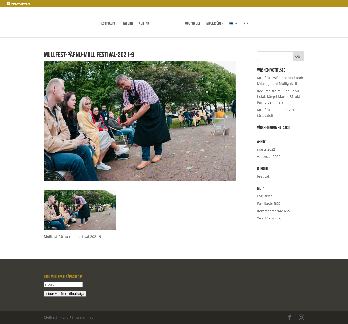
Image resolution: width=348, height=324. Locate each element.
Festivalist (108, 24)
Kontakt (145, 24)
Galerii (128, 24)
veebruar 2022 (268, 156)
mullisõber (214, 24)
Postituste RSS (268, 203)
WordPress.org (269, 218)
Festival (263, 176)
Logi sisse (265, 196)
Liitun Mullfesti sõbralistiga (65, 293)
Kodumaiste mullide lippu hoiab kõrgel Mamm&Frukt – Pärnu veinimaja (280, 97)
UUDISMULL (193, 24)
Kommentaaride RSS (273, 211)
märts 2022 (266, 149)
